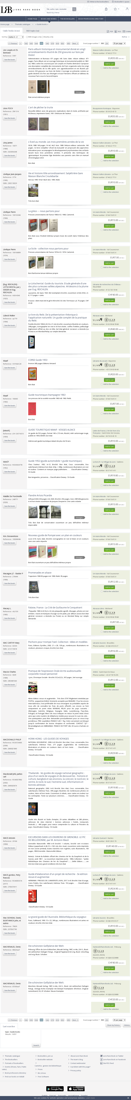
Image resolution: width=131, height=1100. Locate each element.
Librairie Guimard (99, 838)
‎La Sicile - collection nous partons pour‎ (48, 248)
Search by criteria (53, 13)
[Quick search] (60, 9)
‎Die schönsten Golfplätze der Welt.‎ (46, 945)
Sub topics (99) (32, 30)
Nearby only (47, 37)
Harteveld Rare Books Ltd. (103, 947)
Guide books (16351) (11, 30)
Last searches (9, 1026)
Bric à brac (42, 1073)
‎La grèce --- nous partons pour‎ (44, 211)
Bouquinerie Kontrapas (102, 108)
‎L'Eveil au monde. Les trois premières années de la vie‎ (56, 141)
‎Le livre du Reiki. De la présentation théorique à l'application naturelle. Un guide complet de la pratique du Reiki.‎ (57, 317)
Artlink (95, 672)
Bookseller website (44, 1059)
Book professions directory (90, 19)
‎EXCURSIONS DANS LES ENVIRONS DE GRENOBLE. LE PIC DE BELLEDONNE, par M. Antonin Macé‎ (57, 839)
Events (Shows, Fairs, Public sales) (14, 1067)
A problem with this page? (78, 1066)
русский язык (73, 1095)
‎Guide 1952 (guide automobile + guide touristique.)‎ (55, 460)
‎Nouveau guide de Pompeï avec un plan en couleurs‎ (55, 535)
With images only (34, 37)
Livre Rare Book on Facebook (113, 1059)
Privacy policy (74, 1070)
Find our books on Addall (13, 1076)
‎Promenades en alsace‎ (39, 572)
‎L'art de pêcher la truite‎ (40, 107)
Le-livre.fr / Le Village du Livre (104, 462)
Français (52, 1095)
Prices (40, 1069)
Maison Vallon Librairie (102, 50)
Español (84, 1095)
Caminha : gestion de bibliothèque (48, 1066)
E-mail (127, 31)
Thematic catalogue (22, 24)
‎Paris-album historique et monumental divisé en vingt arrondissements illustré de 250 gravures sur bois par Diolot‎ (56, 52)
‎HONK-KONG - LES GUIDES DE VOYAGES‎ (48, 738)
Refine (126, 37)
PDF (110, 31)
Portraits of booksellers (14, 1063)
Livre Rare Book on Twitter (111, 1056)
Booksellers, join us (44, 1056)
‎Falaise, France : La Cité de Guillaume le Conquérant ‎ (55, 607)
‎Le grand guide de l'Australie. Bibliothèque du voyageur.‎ (57, 916)
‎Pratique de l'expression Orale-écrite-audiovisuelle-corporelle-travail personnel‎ (55, 672)
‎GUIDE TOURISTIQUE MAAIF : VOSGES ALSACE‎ (51, 429)
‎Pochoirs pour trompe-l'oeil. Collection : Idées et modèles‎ (57, 641)
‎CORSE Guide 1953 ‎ (38, 359)
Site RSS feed (107, 1063)
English (44, 1095)
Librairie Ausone (99, 643)
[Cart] (106, 9)
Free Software (43, 1076)
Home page (32, 19)
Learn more (90, 1098)
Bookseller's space (120, 2)
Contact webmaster (76, 1063)
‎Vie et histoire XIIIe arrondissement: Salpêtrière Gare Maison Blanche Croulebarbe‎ (55, 175)
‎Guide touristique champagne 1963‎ (47, 394)
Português (62, 1095)
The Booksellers (67, 19)
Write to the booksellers (98, 2)
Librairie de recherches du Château (106, 284)
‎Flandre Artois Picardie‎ (40, 495)
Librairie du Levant (100, 361)
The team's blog (75, 1059)
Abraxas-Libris (98, 315)
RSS (117, 31)
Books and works (49, 19)
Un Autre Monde (99, 212)
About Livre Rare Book (79, 1056)
